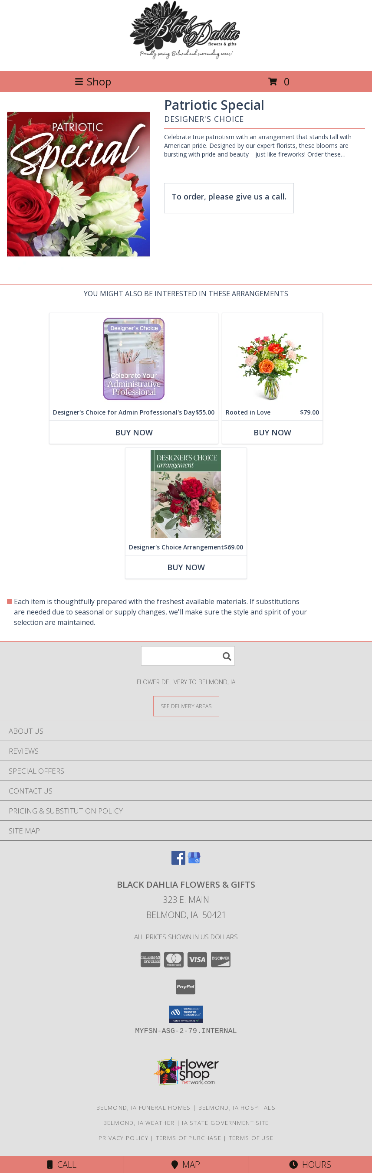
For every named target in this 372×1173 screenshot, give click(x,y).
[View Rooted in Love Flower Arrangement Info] (272, 359)
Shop (93, 81)
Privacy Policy (123, 1138)
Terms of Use (251, 1138)
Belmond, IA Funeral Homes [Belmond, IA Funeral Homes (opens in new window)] (143, 1107)
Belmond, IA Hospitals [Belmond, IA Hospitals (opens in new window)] (237, 1107)
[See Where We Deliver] (186, 706)
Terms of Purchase (188, 1138)
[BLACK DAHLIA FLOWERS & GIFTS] (186, 58)
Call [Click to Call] (61, 1164)
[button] (186, 1014)
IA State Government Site (225, 1123)
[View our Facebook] (178, 862)
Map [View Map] (185, 1164)
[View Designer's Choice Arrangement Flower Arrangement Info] (186, 493)
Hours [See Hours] (310, 1164)
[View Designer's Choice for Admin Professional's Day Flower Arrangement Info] (133, 359)
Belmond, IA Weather (139, 1123)
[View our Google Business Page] (194, 862)
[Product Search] (188, 656)
